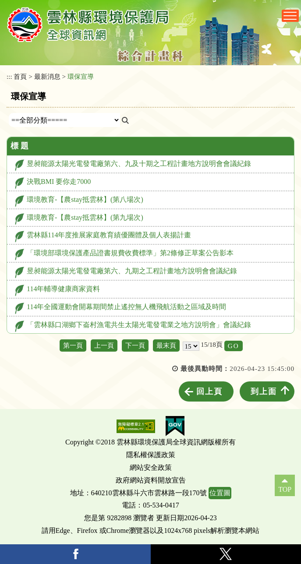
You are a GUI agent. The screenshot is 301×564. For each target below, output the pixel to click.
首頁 (20, 76)
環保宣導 (80, 76)
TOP (284, 489)
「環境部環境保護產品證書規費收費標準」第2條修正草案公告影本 (130, 253)
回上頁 (209, 391)
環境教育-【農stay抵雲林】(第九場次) (85, 217)
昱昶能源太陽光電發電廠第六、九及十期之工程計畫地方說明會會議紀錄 (139, 163)
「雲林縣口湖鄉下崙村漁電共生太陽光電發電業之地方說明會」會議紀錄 (139, 324)
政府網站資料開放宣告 (151, 480)
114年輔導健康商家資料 (63, 289)
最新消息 (47, 76)
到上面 (264, 391)
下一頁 (135, 345)
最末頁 (166, 345)
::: (9, 76)
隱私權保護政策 (150, 454)
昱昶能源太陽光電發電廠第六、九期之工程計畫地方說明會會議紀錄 (132, 271)
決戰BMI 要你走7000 (59, 181)
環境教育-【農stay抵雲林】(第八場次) (85, 199)
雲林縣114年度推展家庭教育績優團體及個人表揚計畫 (109, 235)
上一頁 (104, 345)
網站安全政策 (151, 467)
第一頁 (73, 345)
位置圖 (219, 493)
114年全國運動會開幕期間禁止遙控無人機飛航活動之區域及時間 (126, 306)
